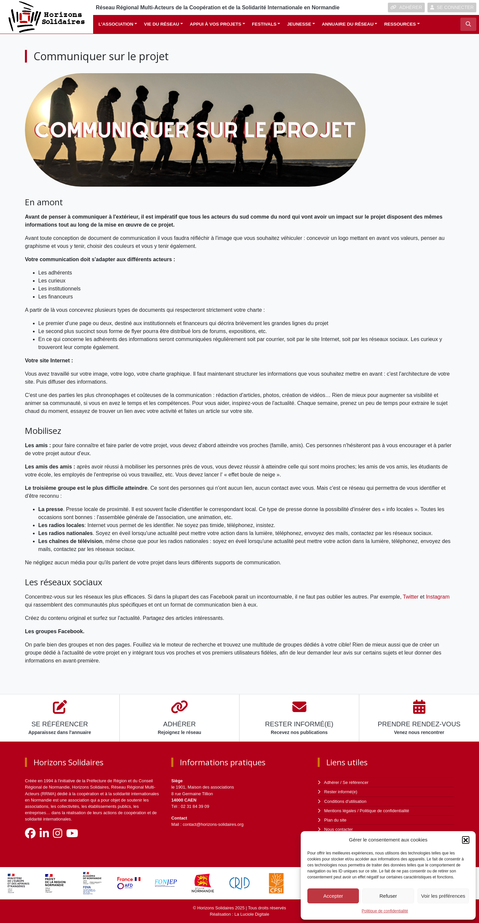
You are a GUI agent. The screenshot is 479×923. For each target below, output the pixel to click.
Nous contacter (338, 829)
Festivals (264, 24)
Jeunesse (299, 24)
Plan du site (335, 820)
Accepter (333, 896)
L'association (115, 24)
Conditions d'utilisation (345, 801)
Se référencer (356, 782)
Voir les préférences (443, 896)
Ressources (400, 24)
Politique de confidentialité (385, 911)
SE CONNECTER (452, 7)
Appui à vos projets (215, 24)
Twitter (410, 597)
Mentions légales (340, 810)
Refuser (388, 896)
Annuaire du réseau (348, 24)
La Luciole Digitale (252, 914)
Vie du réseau (161, 24)
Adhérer (331, 782)
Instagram (437, 597)
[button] (465, 839)
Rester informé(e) (341, 791)
